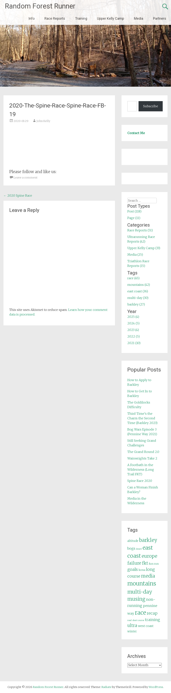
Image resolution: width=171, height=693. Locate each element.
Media (138, 18)
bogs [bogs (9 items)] (131, 548)
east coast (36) (137, 291)
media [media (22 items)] (148, 576)
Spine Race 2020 (139, 481)
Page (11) (133, 218)
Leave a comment (25, 177)
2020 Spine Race (17, 195)
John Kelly (43, 121)
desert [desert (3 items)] (139, 549)
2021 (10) (133, 343)
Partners (159, 18)
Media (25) (135, 254)
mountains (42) (138, 285)
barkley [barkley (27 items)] (148, 540)
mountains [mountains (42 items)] (141, 583)
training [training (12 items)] (152, 619)
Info (31, 18)
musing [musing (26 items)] (136, 599)
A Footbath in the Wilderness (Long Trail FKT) (140, 469)
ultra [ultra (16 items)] (132, 625)
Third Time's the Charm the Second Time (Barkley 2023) (142, 418)
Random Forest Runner (40, 6)
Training (81, 18)
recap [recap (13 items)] (152, 613)
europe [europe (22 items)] (149, 556)
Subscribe (150, 106)
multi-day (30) (137, 298)
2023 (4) (133, 330)
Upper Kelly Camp (110, 18)
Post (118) (134, 211)
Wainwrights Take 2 (142, 458)
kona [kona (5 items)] (142, 570)
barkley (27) (136, 304)
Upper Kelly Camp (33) (143, 248)
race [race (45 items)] (140, 612)
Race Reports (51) (140, 230)
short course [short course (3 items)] (138, 620)
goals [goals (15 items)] (132, 569)
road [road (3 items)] (129, 620)
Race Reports (54, 18)
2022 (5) (133, 336)
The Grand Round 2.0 (143, 452)
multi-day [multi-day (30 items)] (139, 592)
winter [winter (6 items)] (132, 631)
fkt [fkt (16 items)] (145, 563)
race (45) (133, 278)
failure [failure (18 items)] (134, 563)
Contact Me (136, 133)
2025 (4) (133, 317)
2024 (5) (133, 323)
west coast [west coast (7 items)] (145, 626)
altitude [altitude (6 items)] (132, 541)
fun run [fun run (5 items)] (154, 563)
